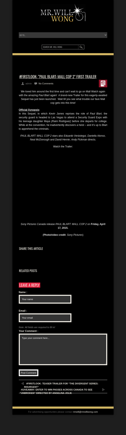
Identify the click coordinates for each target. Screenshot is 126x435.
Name (23, 292)
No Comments (46, 83)
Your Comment (28, 331)
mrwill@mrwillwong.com (85, 412)
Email (23, 310)
